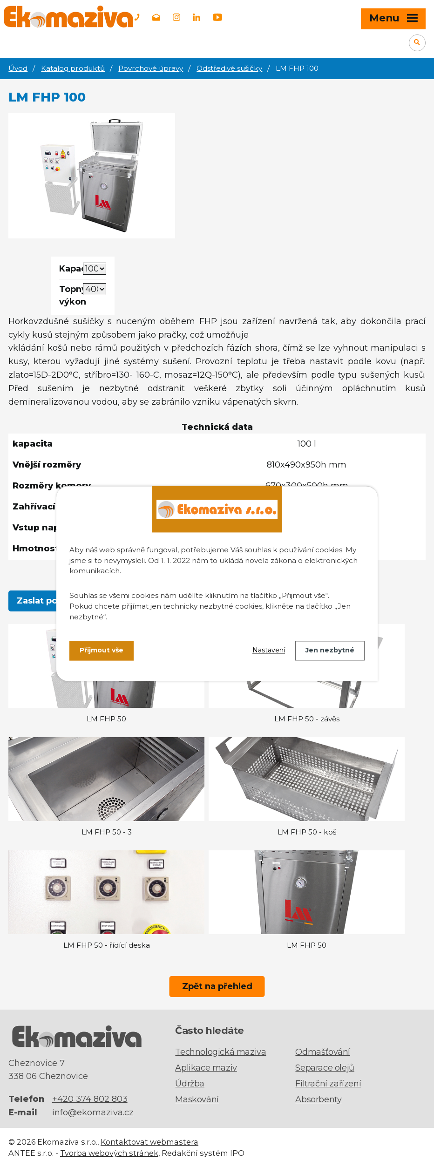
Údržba (189, 1084)
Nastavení (268, 650)
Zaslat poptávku (52, 601)
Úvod (17, 68)
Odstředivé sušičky (229, 68)
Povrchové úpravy (150, 68)
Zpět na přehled (217, 986)
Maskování (196, 1099)
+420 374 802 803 (90, 1099)
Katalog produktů (73, 68)
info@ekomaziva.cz (93, 1112)
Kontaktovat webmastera (149, 1142)
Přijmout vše (101, 650)
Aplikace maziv (206, 1068)
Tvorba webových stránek (109, 1153)
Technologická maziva (220, 1052)
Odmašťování (322, 1052)
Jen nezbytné (329, 650)
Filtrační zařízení (328, 1084)
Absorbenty (318, 1099)
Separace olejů (324, 1068)
